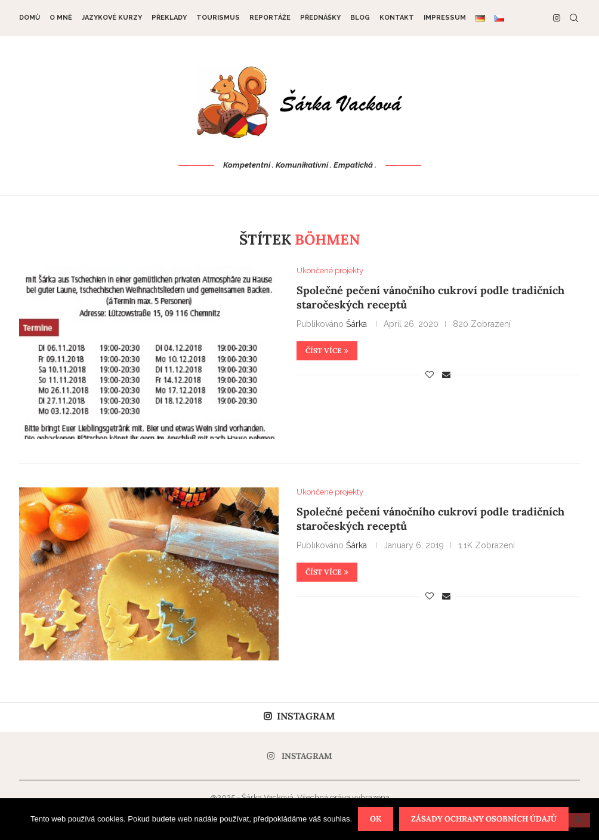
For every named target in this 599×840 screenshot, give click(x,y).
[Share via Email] (446, 374)
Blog (360, 17)
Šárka (356, 324)
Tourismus (218, 17)
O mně (61, 17)
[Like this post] (429, 374)
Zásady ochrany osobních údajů (484, 819)
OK (375, 819)
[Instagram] (556, 18)
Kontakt (396, 17)
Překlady (169, 17)
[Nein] (578, 820)
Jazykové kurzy (112, 17)
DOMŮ (29, 17)
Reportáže (270, 17)
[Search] (574, 18)
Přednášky (320, 17)
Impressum (445, 17)
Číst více (326, 350)
